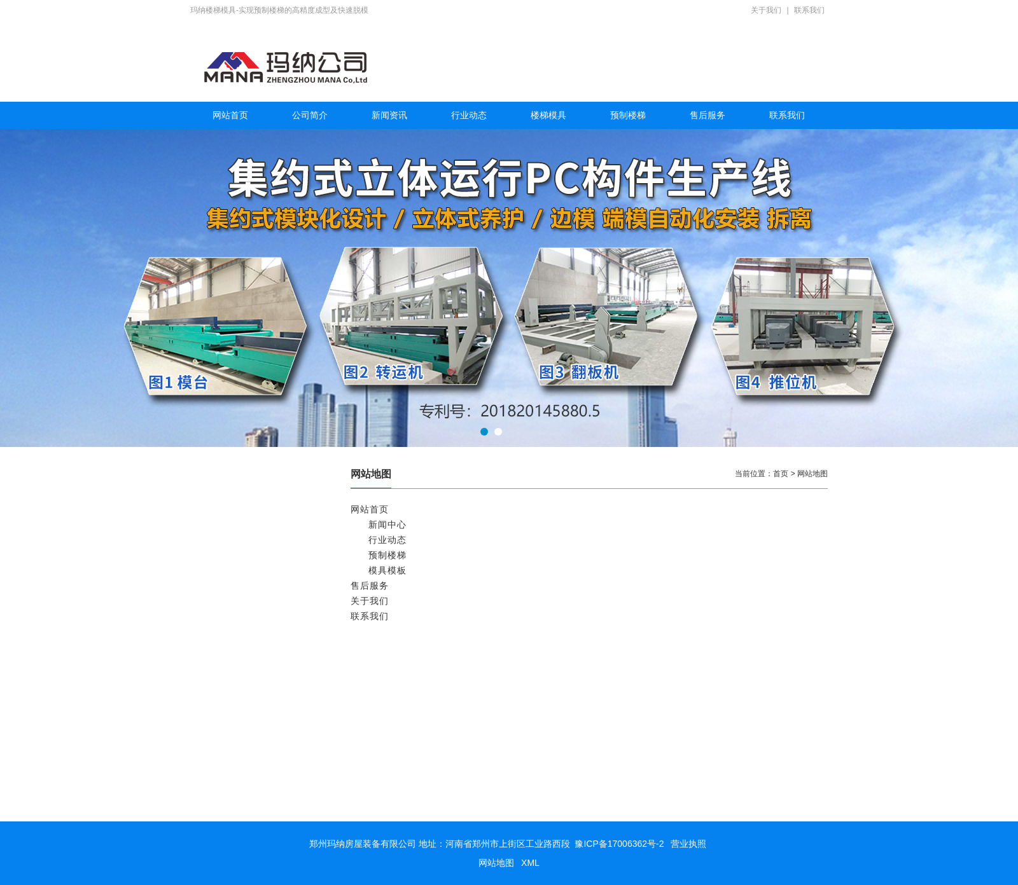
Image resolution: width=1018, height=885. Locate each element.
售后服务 (707, 115)
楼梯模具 (548, 115)
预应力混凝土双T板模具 (262, 528)
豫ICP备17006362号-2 (619, 844)
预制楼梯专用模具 (252, 757)
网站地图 (496, 863)
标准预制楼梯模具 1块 (259, 655)
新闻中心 (387, 524)
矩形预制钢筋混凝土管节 (264, 502)
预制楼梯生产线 (248, 680)
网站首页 (230, 115)
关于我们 (766, 10)
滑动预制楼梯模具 (252, 731)
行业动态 (469, 115)
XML (530, 863)
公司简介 (310, 115)
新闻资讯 (389, 115)
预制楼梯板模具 (248, 782)
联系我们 (809, 10)
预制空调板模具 (248, 579)
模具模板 (387, 570)
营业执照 (688, 844)
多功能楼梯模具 (248, 706)
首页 (780, 473)
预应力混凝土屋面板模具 (264, 553)
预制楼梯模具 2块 (252, 630)
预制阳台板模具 (248, 604)
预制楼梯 (628, 115)
